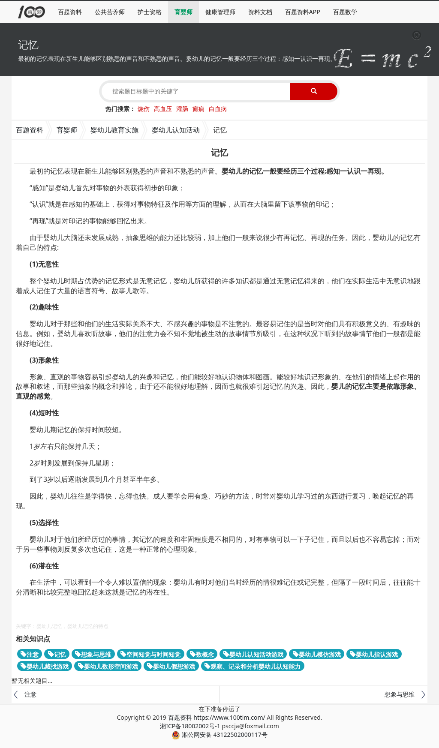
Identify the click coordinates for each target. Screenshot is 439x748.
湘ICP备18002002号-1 (190, 726)
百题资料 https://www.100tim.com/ (216, 717)
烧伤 (144, 109)
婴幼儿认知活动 (176, 130)
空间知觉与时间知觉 (150, 654)
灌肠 (182, 109)
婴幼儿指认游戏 (374, 654)
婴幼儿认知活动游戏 (253, 654)
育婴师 (183, 12)
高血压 (163, 109)
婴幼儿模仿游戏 (317, 654)
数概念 (202, 654)
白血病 (218, 109)
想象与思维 (93, 654)
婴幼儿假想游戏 (171, 666)
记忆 (57, 654)
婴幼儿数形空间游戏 (108, 666)
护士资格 (150, 12)
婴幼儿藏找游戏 (45, 666)
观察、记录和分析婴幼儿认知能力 (252, 666)
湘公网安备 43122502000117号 (219, 734)
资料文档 (260, 12)
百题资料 (70, 12)
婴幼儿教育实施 (114, 130)
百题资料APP (302, 12)
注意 (30, 654)
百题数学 (345, 12)
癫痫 (198, 109)
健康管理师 (220, 12)
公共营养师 (110, 12)
